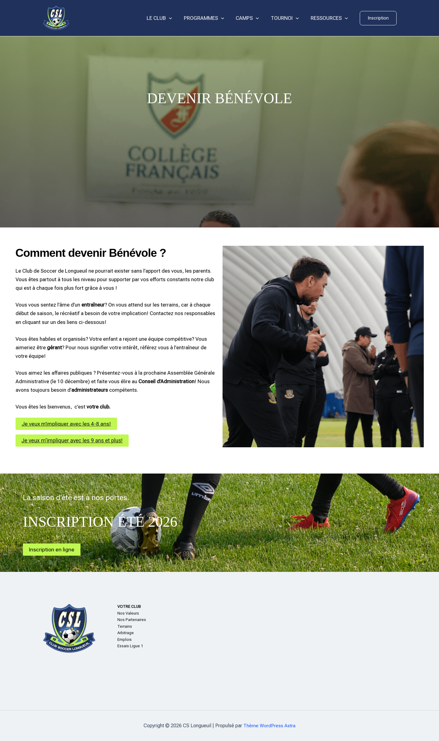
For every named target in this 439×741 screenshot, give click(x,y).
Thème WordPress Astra (269, 725)
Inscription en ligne (52, 549)
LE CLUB (165, 18)
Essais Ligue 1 (130, 646)
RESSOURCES (329, 18)
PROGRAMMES (208, 18)
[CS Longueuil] (56, 18)
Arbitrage (125, 632)
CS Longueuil (100, 18)
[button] (378, 18)
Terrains (124, 626)
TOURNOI (287, 18)
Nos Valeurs (128, 613)
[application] (175, 18)
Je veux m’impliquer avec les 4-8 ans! (67, 423)
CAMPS (250, 18)
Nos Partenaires (131, 619)
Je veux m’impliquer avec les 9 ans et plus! (73, 440)
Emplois (124, 639)
